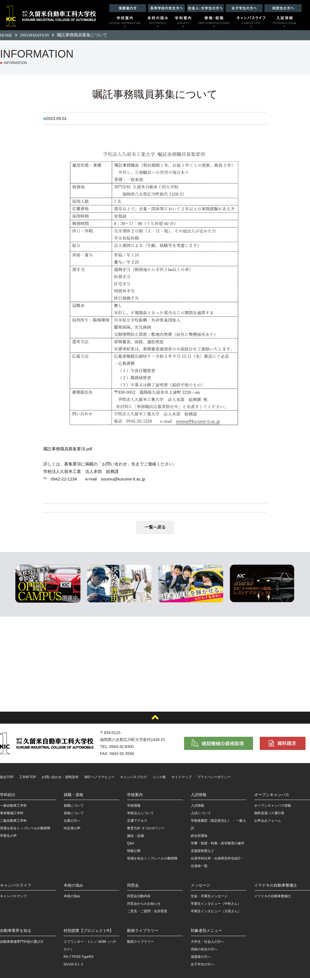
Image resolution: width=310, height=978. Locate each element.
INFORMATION (34, 35)
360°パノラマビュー (99, 777)
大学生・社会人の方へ (207, 942)
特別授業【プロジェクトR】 (88, 930)
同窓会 (133, 885)
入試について (201, 813)
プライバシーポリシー (214, 777)
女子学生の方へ (202, 964)
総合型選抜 (199, 836)
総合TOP (6, 777)
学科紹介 (8, 794)
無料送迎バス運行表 (269, 813)
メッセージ (200, 885)
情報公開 (133, 851)
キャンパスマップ (13, 896)
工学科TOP (27, 777)
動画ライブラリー (142, 930)
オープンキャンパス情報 (272, 805)
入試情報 (198, 794)
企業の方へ (72, 821)
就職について (74, 805)
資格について (74, 813)
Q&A (130, 843)
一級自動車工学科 (13, 805)
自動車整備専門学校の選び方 (22, 942)
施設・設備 (135, 836)
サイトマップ (181, 777)
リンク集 (159, 777)
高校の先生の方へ (204, 949)
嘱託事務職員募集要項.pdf (67, 448)
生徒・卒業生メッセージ (209, 896)
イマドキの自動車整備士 (275, 885)
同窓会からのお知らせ (144, 904)
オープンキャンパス (271, 794)
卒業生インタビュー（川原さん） (216, 911)
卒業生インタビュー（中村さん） (216, 904)
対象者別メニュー (206, 930)
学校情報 (133, 805)
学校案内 (135, 794)
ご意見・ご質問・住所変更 (147, 911)
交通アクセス (137, 821)
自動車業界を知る (15, 930)
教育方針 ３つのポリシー (146, 828)
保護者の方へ (201, 957)
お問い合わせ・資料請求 (60, 777)
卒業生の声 (8, 836)
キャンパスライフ (15, 885)
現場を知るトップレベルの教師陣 (25, 828)
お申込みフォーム (267, 821)
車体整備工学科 (11, 813)
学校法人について (140, 813)
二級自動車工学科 (13, 821)
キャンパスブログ (133, 777)
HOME (6, 35)
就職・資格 (73, 794)
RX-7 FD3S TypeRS (79, 957)
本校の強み (73, 885)
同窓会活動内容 (139, 896)
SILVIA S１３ (74, 964)
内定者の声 (72, 828)
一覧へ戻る (155, 527)
